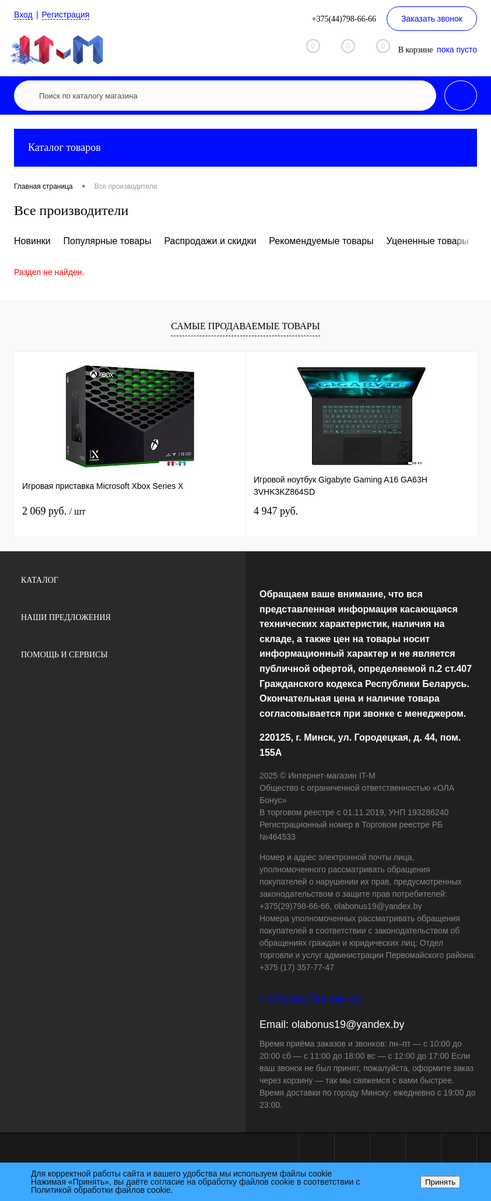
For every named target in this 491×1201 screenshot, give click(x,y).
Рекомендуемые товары (321, 241)
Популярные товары (108, 241)
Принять (440, 1182)
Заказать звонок (431, 18)
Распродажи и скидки (210, 241)
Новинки (32, 241)
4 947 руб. (276, 511)
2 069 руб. (53, 511)
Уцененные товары (428, 241)
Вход (23, 14)
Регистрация (66, 14)
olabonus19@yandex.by (348, 1024)
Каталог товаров (245, 148)
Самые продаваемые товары (245, 326)
